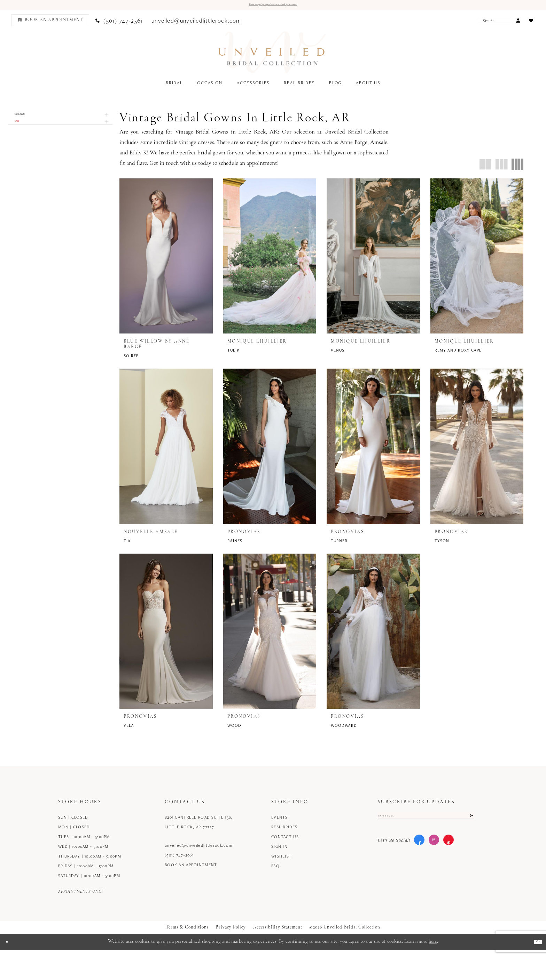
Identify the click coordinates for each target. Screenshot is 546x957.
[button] (518, 23)
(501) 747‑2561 (179, 861)
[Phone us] (119, 23)
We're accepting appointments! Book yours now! (273, 6)
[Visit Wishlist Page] (530, 23)
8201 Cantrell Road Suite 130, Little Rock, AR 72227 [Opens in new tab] (199, 828)
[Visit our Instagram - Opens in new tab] (434, 853)
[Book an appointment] (50, 23)
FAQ (275, 872)
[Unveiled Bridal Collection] (272, 55)
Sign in (279, 853)
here (433, 948)
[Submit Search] (474, 23)
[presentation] (166, 259)
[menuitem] (49, 23)
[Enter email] (426, 825)
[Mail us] (196, 23)
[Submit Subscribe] (469, 825)
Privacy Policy (231, 934)
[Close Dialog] (10, 949)
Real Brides (284, 833)
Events (279, 824)
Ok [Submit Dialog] (535, 948)
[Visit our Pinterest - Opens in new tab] (448, 853)
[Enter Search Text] (490, 23)
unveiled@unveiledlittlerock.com (198, 852)
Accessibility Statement (278, 934)
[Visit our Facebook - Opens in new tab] (419, 853)
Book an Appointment (191, 871)
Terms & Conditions (187, 934)
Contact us (285, 843)
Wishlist (281, 863)
